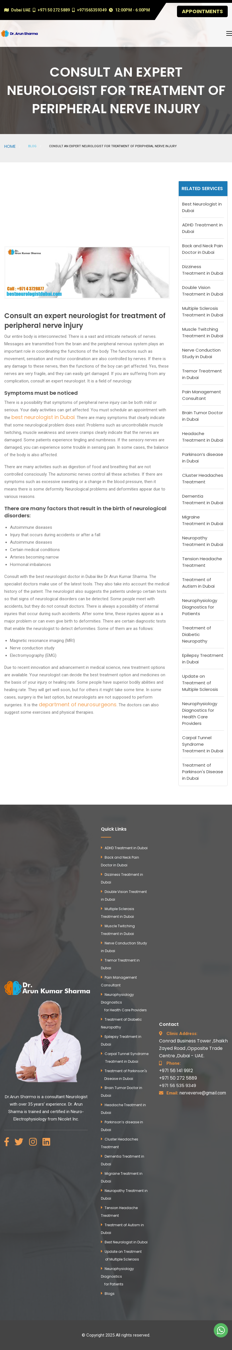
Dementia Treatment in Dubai (202, 499)
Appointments (202, 11)
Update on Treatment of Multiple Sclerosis (200, 682)
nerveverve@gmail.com (196, 1093)
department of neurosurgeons (78, 704)
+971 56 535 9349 (177, 1085)
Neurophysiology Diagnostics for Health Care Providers (199, 713)
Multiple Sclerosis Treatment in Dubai (202, 311)
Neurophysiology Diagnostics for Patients (199, 607)
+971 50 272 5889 (178, 1078)
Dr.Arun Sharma (20, 1097)
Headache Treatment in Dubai (202, 436)
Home (10, 146)
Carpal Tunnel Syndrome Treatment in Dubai (202, 744)
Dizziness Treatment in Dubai (202, 270)
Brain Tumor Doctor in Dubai (202, 416)
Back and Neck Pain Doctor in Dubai (202, 249)
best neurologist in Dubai (43, 417)
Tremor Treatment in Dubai (202, 374)
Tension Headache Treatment (202, 562)
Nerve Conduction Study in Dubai (201, 353)
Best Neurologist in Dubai (202, 207)
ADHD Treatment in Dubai (202, 228)
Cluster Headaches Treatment (202, 478)
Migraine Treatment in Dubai (202, 520)
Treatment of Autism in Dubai (198, 583)
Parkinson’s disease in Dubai (202, 457)
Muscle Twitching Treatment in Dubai (202, 332)
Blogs (110, 1293)
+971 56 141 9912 (176, 1070)
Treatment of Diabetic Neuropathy (196, 634)
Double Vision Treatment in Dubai (202, 290)
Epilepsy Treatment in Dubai (202, 658)
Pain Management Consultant (201, 395)
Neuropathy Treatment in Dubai (202, 541)
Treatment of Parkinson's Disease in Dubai (202, 771)
